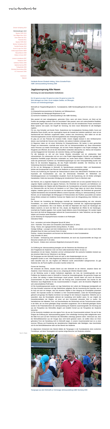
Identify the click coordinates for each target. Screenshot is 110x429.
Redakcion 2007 (22, 60)
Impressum (23, 76)
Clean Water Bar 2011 (20, 37)
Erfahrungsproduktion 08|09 (19, 50)
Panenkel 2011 (22, 39)
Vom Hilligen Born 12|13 (19, 35)
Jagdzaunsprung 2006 (20, 65)
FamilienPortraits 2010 (20, 46)
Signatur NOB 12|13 (21, 33)
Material (24, 78)
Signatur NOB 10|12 (21, 42)
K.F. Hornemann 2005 (20, 71)
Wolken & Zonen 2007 (20, 55)
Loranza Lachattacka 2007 (19, 58)
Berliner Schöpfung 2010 (19, 44)
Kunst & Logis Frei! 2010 (19, 48)
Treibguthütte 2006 (21, 67)
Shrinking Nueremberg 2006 (18, 69)
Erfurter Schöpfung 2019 (19, 27)
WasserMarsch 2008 (20, 53)
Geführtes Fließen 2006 (20, 62)
